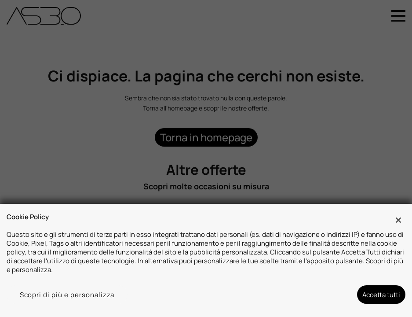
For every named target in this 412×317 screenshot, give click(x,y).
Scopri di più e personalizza (67, 294)
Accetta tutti (381, 294)
